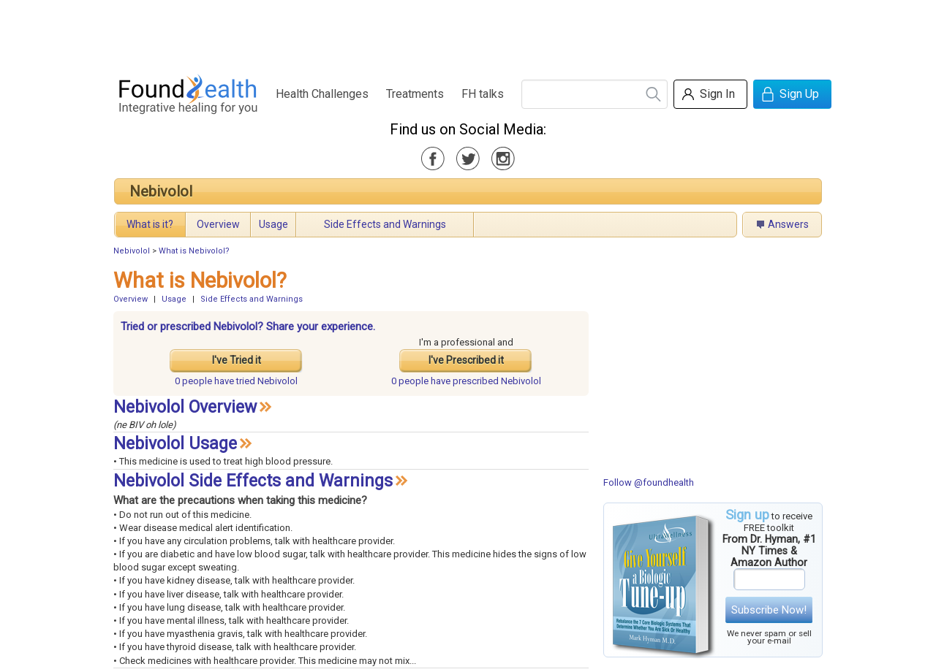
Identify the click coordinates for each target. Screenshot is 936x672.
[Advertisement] (467, 33)
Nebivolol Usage (175, 444)
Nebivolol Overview (185, 407)
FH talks (482, 94)
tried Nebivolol (236, 380)
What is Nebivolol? (194, 251)
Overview (218, 224)
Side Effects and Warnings (385, 224)
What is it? (150, 224)
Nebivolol (160, 191)
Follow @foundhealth (648, 482)
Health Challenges (322, 94)
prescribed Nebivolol (466, 380)
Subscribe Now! (769, 609)
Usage (273, 224)
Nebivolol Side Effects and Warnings (253, 481)
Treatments (415, 94)
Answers (788, 224)
